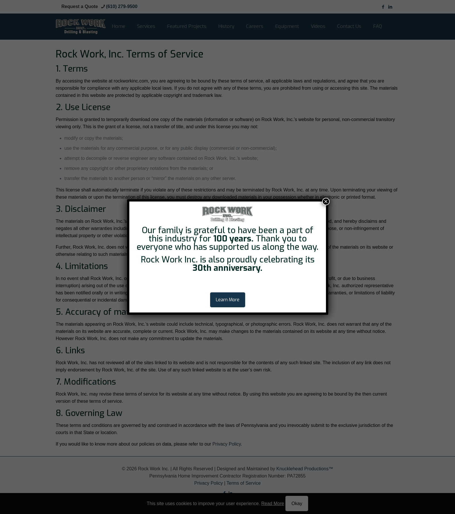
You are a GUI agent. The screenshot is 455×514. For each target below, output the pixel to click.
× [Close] (326, 201)
